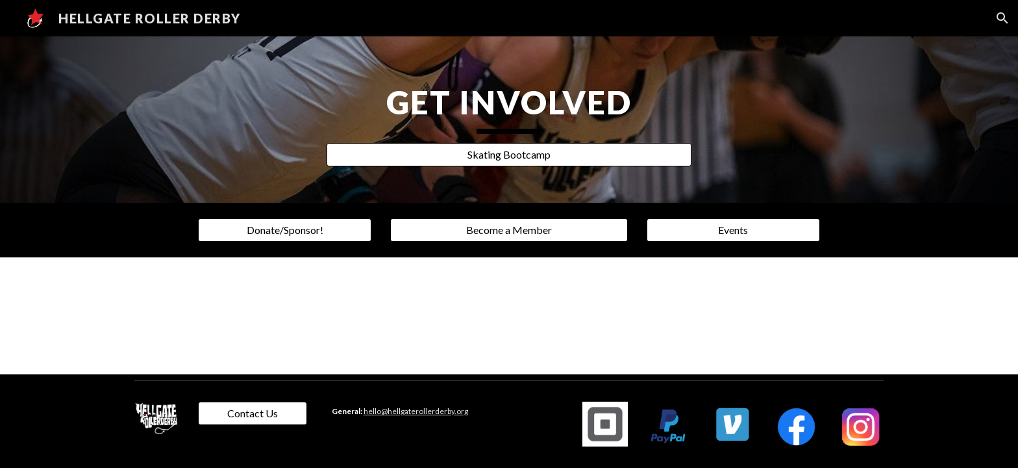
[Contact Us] (252, 413)
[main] (509, 108)
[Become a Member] (509, 230)
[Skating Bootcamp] (509, 154)
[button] (1002, 18)
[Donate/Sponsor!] (284, 230)
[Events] (733, 230)
